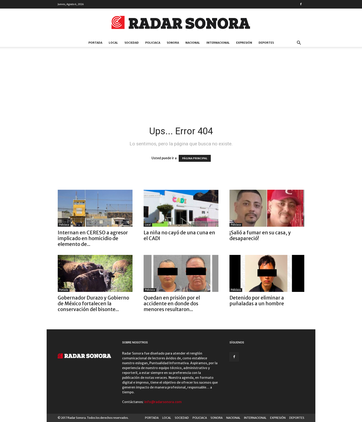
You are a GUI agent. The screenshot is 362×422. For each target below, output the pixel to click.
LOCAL (113, 42)
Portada (63, 289)
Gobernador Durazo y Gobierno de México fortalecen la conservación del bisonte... (93, 303)
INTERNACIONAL (218, 42)
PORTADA (95, 42)
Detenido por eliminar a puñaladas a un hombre (256, 301)
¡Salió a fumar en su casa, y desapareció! (260, 235)
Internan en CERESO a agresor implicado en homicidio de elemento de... (93, 238)
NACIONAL (192, 42)
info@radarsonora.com (163, 402)
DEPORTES (266, 42)
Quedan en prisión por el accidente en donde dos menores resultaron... (172, 303)
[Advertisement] (181, 90)
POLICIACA (152, 42)
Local (148, 224)
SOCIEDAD (131, 42)
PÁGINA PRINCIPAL (194, 158)
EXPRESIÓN (244, 42)
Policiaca (64, 224)
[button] (298, 43)
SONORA (173, 42)
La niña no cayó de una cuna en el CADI (179, 235)
